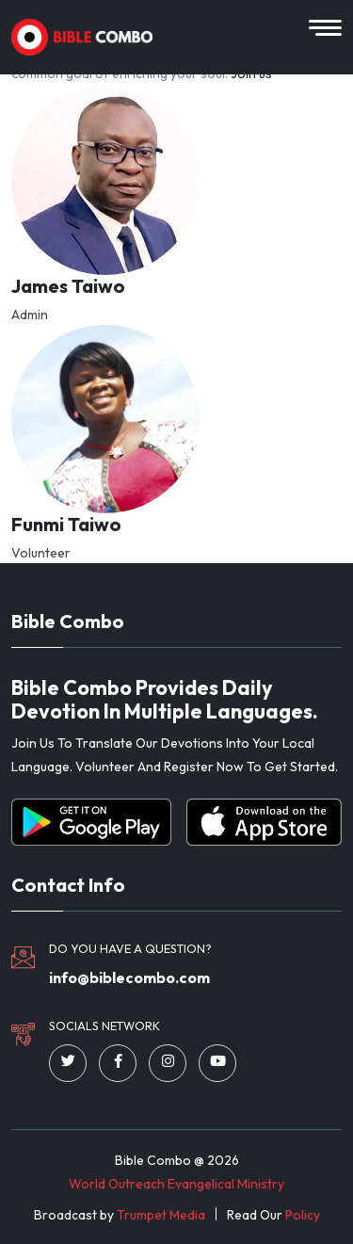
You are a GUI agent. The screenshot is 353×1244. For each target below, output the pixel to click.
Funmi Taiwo (66, 524)
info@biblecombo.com (129, 977)
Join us (251, 73)
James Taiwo (68, 286)
